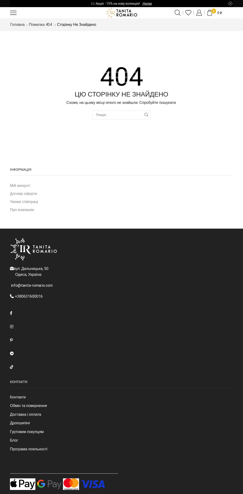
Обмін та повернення (28, 405)
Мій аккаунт (20, 185)
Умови (147, 3)
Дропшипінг (20, 423)
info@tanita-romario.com (32, 285)
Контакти (18, 397)
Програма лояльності (28, 449)
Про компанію (22, 210)
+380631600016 (29, 296)
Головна (17, 24)
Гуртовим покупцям (27, 431)
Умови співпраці (24, 201)
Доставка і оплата (25, 414)
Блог (14, 440)
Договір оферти (23, 193)
